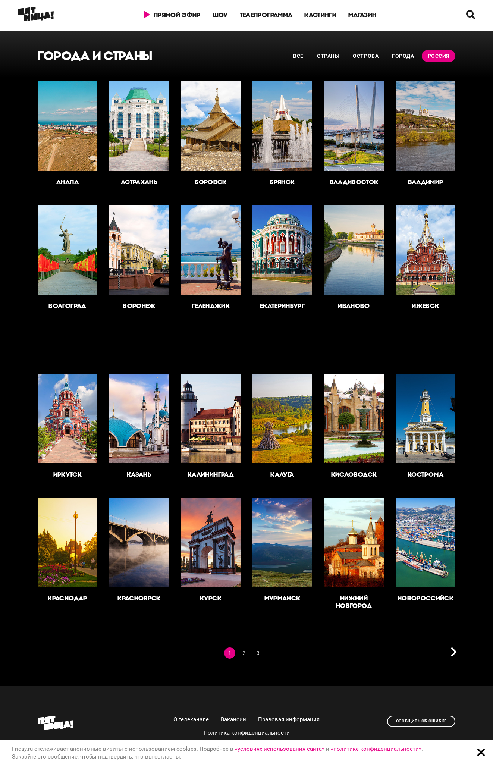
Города (403, 56)
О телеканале (191, 719)
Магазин (362, 15)
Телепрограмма (266, 15)
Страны (328, 56)
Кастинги (320, 15)
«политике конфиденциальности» (376, 749)
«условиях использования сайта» (279, 749)
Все (298, 56)
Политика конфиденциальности (247, 732)
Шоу (220, 15)
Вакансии (233, 719)
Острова (366, 56)
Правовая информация (289, 719)
